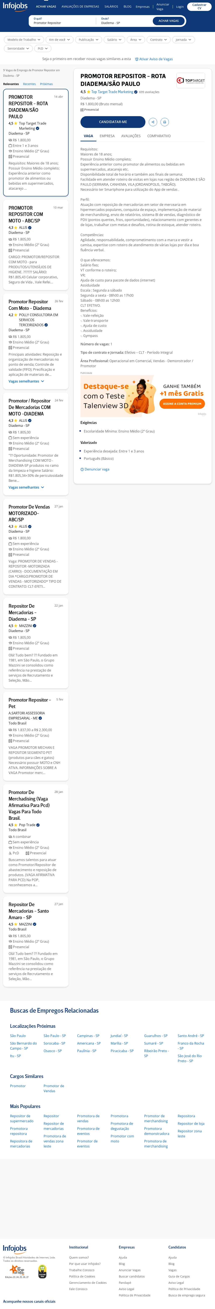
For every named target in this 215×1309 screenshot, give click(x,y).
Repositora (186, 1116)
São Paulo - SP (55, 1035)
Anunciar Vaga (163, 6)
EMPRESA (107, 136)
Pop (29, 825)
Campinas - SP (88, 1035)
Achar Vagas (46, 6)
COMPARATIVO (159, 136)
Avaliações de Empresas (80, 6)
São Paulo (18, 1035)
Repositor (51, 1116)
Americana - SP (89, 1043)
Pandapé (125, 1283)
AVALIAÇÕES (131, 136)
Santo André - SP (191, 1035)
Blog (127, 6)
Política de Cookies (82, 1276)
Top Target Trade (114, 92)
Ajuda (123, 1257)
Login (180, 7)
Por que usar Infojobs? (85, 1264)
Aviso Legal (126, 1289)
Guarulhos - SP (156, 1035)
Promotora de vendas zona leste (55, 1141)
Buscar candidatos (132, 1276)
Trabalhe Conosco (81, 1270)
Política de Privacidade (134, 1295)
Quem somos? (79, 1257)
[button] (169, 21)
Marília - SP (119, 1043)
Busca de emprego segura (186, 1295)
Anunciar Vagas (130, 1270)
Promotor (18, 1086)
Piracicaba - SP (122, 1051)
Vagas (172, 1270)
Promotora (119, 1116)
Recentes (29, 84)
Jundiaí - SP (119, 1035)
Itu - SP (15, 1056)
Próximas (46, 84)
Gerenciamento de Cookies (88, 1283)
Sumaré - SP (153, 1043)
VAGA (88, 136)
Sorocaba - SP (54, 1043)
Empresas (143, 7)
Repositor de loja (191, 1123)
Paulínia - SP (86, 1051)
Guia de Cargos (179, 1276)
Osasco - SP (53, 1051)
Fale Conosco (78, 1289)
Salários (111, 6)
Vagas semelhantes (26, 381)
